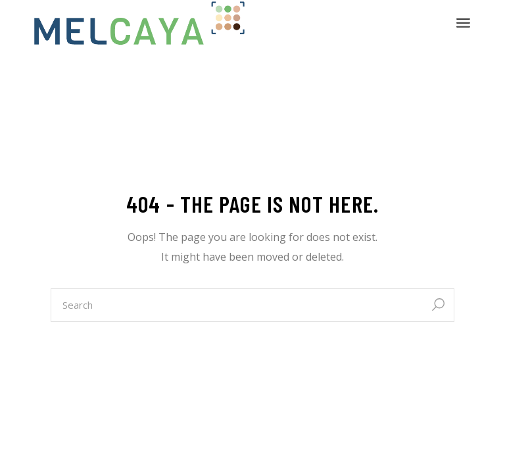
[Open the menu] (463, 23)
